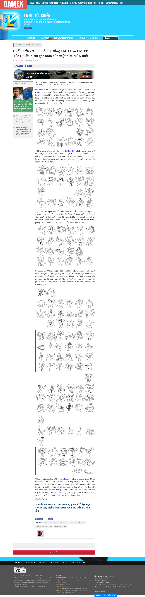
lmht (51, 526)
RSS (84, 562)
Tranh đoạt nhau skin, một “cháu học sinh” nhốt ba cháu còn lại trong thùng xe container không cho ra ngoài (23, 106)
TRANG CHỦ (19, 562)
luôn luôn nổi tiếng (68, 479)
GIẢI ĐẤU (82, 38)
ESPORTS (45, 2)
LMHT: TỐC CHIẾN (99, 2)
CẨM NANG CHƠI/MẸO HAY (63, 38)
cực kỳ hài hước (41, 90)
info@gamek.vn (64, 586)
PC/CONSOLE (64, 2)
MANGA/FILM (82, 2)
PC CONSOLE (55, 562)
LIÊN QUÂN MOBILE (112, 2)
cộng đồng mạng (60, 526)
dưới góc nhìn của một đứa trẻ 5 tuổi (60, 211)
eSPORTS (65, 562)
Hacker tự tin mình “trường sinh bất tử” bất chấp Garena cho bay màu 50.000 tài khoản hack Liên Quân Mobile (23, 131)
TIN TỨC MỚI (31, 38)
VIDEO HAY (94, 38)
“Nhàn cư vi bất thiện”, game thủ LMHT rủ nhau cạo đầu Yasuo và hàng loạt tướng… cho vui (23, 119)
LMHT (90, 2)
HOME (32, 2)
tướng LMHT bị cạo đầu (66, 490)
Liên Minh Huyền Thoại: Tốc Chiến (41, 75)
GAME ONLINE (53, 2)
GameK (18, 45)
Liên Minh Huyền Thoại (77, 523)
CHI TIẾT (85, 76)
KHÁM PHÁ (73, 2)
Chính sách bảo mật (99, 591)
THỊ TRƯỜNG (43, 562)
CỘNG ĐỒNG (45, 38)
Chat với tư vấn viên (105, 595)
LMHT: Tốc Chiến (73, 151)
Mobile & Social (33, 45)
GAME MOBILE (75, 562)
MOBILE (38, 2)
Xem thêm (54, 552)
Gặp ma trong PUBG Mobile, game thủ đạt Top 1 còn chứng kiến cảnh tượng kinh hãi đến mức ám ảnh (63, 507)
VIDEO (121, 2)
